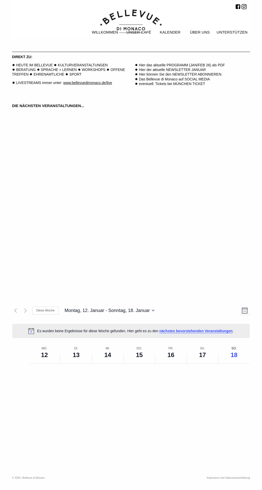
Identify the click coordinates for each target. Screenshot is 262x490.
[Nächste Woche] (25, 310)
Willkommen (105, 32)
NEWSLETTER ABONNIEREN (196, 74)
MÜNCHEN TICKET (189, 84)
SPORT (75, 74)
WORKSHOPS (94, 70)
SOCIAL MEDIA (197, 79)
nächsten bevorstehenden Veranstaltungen (196, 331)
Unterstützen (232, 32)
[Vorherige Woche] (15, 310)
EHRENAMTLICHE (49, 74)
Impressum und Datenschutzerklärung (228, 477)
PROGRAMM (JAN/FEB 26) (189, 65)
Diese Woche (45, 310)
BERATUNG (26, 70)
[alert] (131, 331)
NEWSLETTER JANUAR (186, 70)
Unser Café (138, 32)
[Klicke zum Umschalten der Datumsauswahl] (109, 311)
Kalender (170, 32)
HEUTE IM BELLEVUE (34, 65)
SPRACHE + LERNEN (59, 70)
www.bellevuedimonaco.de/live (87, 83)
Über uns (200, 32)
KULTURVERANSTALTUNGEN (83, 65)
